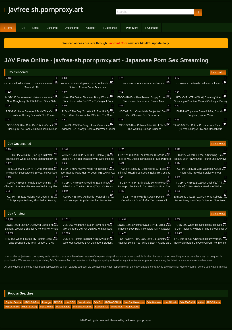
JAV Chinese (213, 302)
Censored (52, 27)
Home (9, 27)
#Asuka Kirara (63, 306)
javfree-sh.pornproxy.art (43, 9)
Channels (152, 27)
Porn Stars (132, 27)
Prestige (46, 302)
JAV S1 (98, 302)
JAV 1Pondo (170, 302)
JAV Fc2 (58, 302)
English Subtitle (13, 302)
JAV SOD (70, 302)
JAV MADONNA (113, 302)
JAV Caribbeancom (134, 302)
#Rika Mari (117, 306)
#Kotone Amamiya (82, 306)
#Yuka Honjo (12, 306)
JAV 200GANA (187, 302)
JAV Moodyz (84, 302)
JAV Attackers (154, 302)
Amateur (91, 27)
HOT (22, 27)
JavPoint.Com (117, 43)
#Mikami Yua (101, 306)
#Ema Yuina (46, 306)
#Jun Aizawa (131, 306)
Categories (111, 27)
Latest (35, 27)
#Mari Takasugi (29, 306)
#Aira (201, 302)
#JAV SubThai (31, 302)
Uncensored (72, 27)
